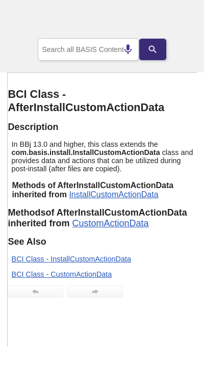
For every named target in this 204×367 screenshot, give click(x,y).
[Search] (160, 49)
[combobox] (88, 49)
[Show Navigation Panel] (176, 21)
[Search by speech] (120, 49)
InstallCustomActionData (113, 194)
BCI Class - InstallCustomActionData (71, 259)
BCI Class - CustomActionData (62, 274)
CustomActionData (110, 223)
